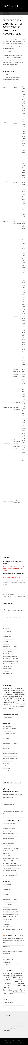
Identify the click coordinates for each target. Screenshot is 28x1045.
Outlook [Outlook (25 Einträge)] (17, 988)
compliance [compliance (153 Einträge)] (12, 690)
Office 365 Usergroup (7, 666)
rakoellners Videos (7, 668)
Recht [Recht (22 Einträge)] (24, 988)
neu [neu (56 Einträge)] (12, 701)
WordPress (19, 1040)
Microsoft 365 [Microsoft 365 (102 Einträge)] (7, 698)
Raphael (6, 584)
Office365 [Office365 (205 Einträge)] (7, 703)
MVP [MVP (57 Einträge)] (9, 701)
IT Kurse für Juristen (7, 651)
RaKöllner (14, 5)
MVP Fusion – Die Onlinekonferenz (10, 663)
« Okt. (5, 1030)
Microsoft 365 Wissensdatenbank (10, 656)
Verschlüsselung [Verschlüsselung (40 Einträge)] (17, 706)
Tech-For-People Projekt (8, 673)
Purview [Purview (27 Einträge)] (21, 703)
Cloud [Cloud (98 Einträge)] (20, 688)
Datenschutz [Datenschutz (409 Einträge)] (9, 692)
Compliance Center (7, 636)
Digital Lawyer (6, 643)
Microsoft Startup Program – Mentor (10, 661)
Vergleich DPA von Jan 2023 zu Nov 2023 (12, 577)
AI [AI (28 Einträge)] (3, 688)
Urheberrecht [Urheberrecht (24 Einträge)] (8, 706)
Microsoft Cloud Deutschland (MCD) (10, 658)
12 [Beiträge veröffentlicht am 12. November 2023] (22, 1023)
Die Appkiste (5, 641)
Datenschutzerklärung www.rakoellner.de (11, 964)
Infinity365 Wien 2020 (7, 853)
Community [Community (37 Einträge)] (5, 690)
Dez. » (8, 1030)
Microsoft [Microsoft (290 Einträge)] (18, 696)
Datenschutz (5, 582)
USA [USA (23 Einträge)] (12, 706)
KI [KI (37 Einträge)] (6, 696)
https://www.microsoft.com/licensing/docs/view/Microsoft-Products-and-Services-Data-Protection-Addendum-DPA (14, 568)
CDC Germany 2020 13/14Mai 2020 (10, 836)
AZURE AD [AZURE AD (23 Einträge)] (16, 688)
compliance (22, 580)
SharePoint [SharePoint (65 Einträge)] (12, 705)
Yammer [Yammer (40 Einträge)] (11, 708)
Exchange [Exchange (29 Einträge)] (16, 694)
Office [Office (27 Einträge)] (14, 700)
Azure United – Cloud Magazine (10, 634)
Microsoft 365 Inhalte (13, 935)
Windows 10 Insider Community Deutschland (12, 676)
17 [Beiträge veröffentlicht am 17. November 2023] (16, 1025)
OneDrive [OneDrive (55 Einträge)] (13, 703)
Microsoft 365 (12, 582)
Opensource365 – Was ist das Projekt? (11, 949)
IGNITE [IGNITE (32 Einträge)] (4, 696)
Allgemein (9, 580)
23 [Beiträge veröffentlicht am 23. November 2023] (13, 1026)
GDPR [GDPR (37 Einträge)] (19, 694)
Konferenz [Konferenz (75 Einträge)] (11, 696)
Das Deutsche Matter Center (9, 639)
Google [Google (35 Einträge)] (23, 694)
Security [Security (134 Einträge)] (6, 705)
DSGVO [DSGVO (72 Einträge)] (5, 694)
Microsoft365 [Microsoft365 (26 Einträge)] (14, 698)
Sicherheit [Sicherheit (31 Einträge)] (18, 705)
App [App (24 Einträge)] (6, 688)
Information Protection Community (10, 646)
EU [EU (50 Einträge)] (9, 694)
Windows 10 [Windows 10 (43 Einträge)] (6, 708)
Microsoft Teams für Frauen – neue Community (13, 938)
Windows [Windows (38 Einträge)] (23, 706)
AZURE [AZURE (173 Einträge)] (11, 688)
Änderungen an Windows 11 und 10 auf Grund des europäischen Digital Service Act (14, 597)
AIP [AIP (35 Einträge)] (5, 688)
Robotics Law (6, 671)
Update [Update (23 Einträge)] (4, 706)
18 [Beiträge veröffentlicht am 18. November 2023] (19, 1025)
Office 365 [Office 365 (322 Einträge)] (20, 700)
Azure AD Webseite (7, 631)
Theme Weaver (19, 1042)
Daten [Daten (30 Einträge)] (22, 690)
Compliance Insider (12, 783)
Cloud (18, 580)
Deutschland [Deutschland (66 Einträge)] (19, 692)
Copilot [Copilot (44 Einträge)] (19, 690)
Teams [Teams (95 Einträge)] (22, 705)
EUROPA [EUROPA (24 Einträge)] (11, 694)
